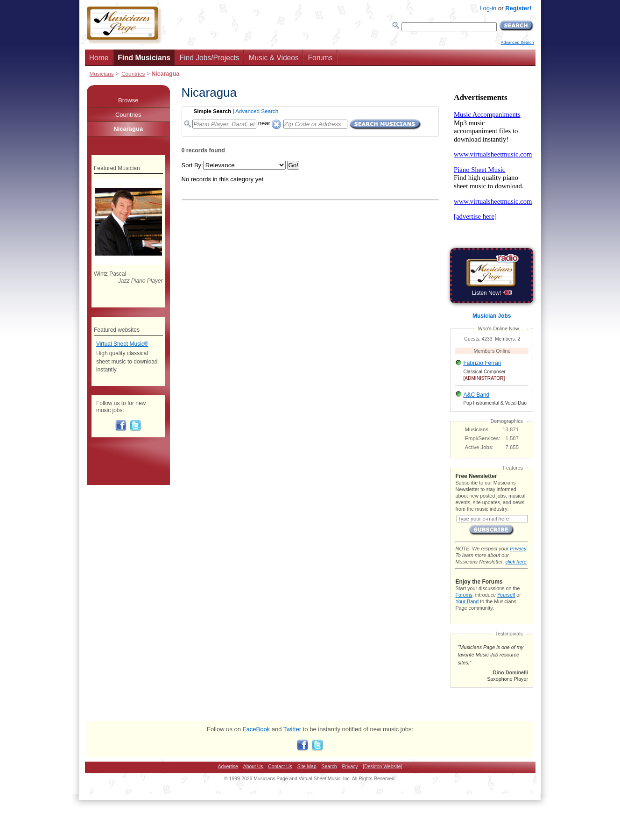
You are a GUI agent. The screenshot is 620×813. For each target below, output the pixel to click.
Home (99, 58)
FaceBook (256, 729)
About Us (253, 766)
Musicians (102, 74)
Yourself (506, 595)
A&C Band (476, 395)
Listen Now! (492, 293)
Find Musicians (144, 58)
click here (515, 561)
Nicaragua (128, 128)
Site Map (307, 766)
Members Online (492, 351)
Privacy (518, 548)
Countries (133, 74)
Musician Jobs (491, 316)
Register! (518, 8)
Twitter (292, 729)
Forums (320, 58)
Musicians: (477, 429)
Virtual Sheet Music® (122, 344)
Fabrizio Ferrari (482, 363)
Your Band (467, 601)
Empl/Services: (482, 438)
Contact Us (280, 766)
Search (329, 766)
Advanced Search (517, 42)
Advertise (228, 766)
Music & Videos (274, 58)
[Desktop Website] (382, 766)
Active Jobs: (479, 447)
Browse (128, 100)
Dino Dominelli (510, 672)
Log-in (487, 8)
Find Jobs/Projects (210, 58)
